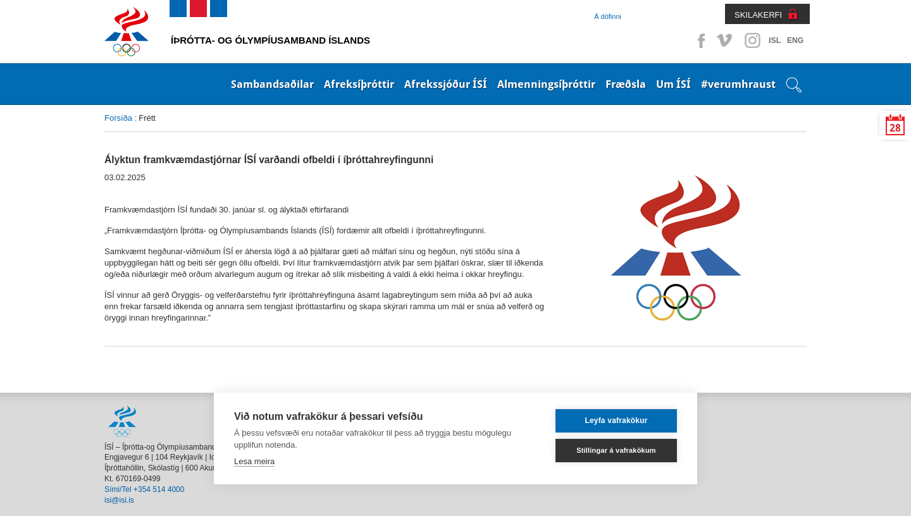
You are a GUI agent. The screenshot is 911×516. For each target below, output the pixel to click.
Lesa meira (254, 461)
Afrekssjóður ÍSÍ (445, 84)
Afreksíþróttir (359, 84)
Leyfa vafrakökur (616, 420)
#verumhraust (738, 84)
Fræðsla (625, 84)
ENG (795, 40)
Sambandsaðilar (272, 84)
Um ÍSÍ (673, 84)
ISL (775, 40)
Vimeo (726, 40)
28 (895, 128)
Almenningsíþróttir (546, 84)
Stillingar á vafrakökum (616, 450)
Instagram (752, 40)
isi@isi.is (119, 500)
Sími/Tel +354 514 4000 (144, 489)
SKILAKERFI (758, 15)
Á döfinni (607, 16)
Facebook (699, 40)
